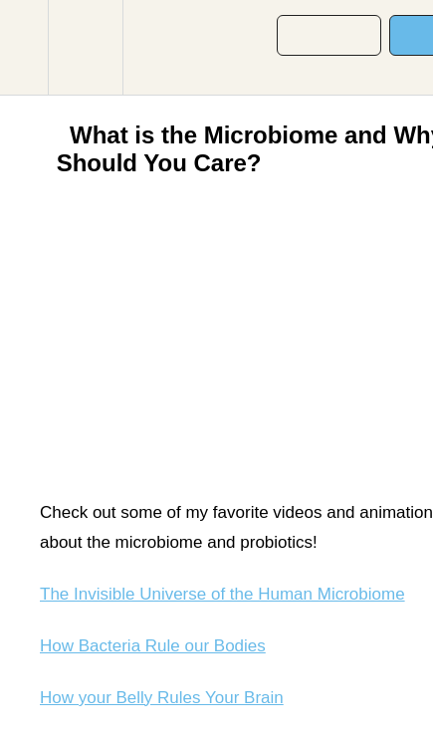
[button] (24, 47)
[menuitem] (85, 47)
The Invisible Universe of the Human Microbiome (222, 594)
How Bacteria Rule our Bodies (153, 645)
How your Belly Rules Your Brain (162, 697)
